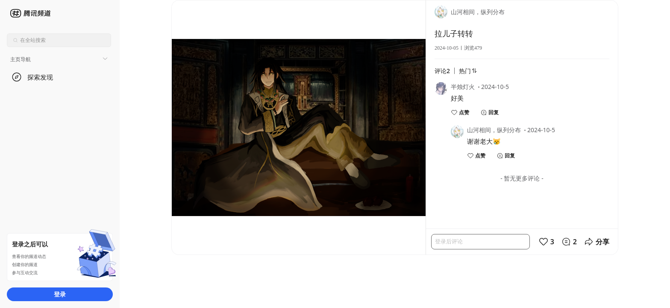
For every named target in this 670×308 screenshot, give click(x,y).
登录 (60, 294)
